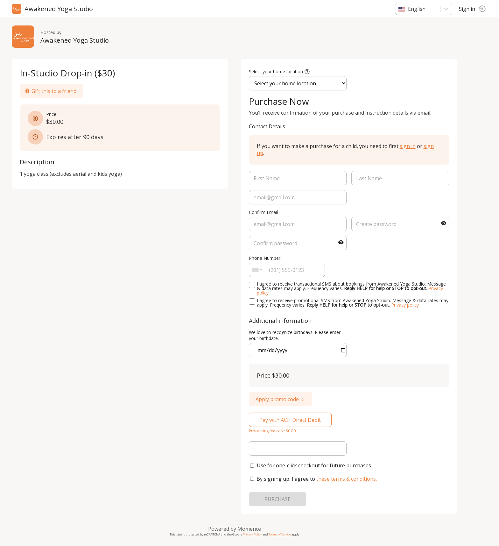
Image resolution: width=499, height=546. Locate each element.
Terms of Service (281, 534)
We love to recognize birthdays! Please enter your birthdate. (295, 335)
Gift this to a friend (51, 91)
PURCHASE (278, 499)
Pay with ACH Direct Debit (291, 419)
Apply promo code (281, 399)
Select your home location (277, 71)
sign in (409, 146)
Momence (250, 528)
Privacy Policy (253, 534)
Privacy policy (406, 305)
